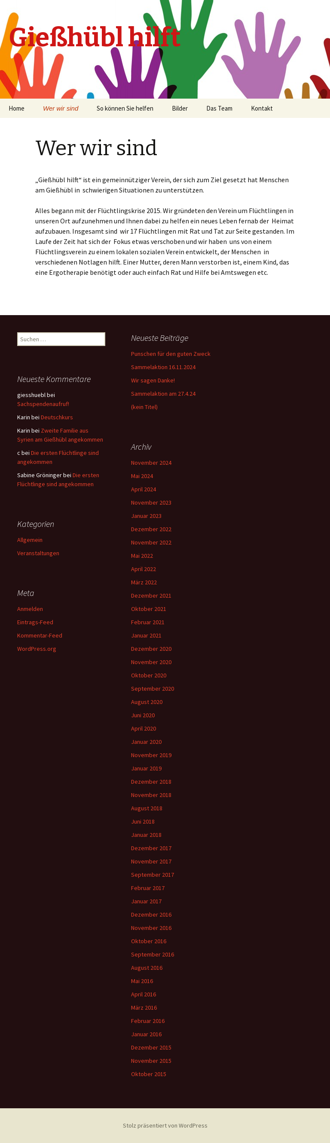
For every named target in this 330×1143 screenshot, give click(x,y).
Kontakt (262, 108)
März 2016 (144, 1007)
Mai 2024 (142, 476)
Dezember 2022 (151, 529)
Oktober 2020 (148, 675)
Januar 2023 (146, 516)
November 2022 (151, 542)
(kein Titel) (144, 407)
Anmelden (30, 609)
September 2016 (152, 954)
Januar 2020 (146, 742)
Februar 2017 (148, 888)
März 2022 (144, 582)
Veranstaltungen (38, 553)
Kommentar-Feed (39, 635)
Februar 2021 (148, 622)
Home (16, 108)
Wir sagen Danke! (153, 380)
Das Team (219, 108)
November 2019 (151, 755)
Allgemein (30, 540)
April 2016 (143, 994)
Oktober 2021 (148, 609)
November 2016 (151, 928)
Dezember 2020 (151, 649)
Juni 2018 (143, 821)
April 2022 (143, 569)
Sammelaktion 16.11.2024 (163, 367)
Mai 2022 (142, 555)
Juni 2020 (143, 715)
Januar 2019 (146, 768)
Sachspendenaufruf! (43, 404)
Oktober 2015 (148, 1074)
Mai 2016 (142, 981)
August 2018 (146, 808)
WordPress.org (36, 649)
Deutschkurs (57, 417)
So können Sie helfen (125, 108)
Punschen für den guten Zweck (171, 354)
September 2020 (152, 688)
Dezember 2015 (151, 1047)
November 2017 (151, 861)
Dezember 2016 (151, 914)
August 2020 (146, 702)
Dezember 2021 (151, 595)
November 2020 (151, 662)
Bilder (180, 108)
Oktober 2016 (148, 941)
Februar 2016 (148, 1021)
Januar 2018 (146, 835)
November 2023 (151, 502)
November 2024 (151, 462)
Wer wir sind (60, 108)
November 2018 (151, 795)
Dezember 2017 (151, 848)
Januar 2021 (146, 635)
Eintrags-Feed (35, 622)
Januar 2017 (146, 901)
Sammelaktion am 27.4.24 (163, 393)
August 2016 (146, 968)
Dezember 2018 (151, 781)
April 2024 (143, 489)
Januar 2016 (146, 1034)
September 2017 (152, 874)
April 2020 (143, 728)
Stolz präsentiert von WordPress (165, 1125)
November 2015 (151, 1061)
